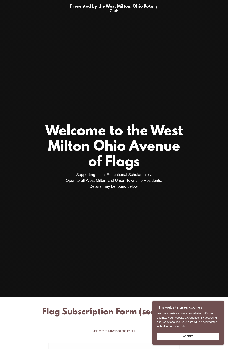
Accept (188, 336)
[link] (114, 11)
